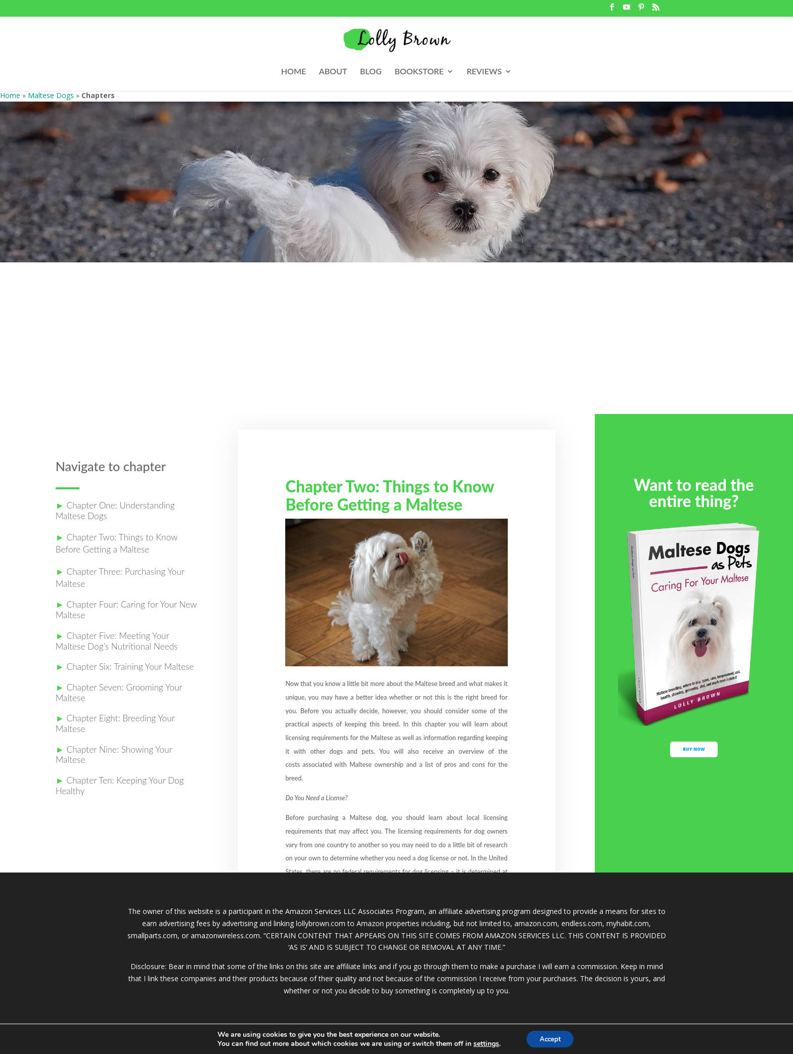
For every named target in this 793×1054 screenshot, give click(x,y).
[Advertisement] (396, 338)
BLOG (371, 72)
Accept (550, 1038)
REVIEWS (484, 72)
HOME (293, 72)
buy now (694, 756)
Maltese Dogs (51, 95)
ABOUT (333, 72)
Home (10, 95)
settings (483, 1042)
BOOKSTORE (419, 72)
